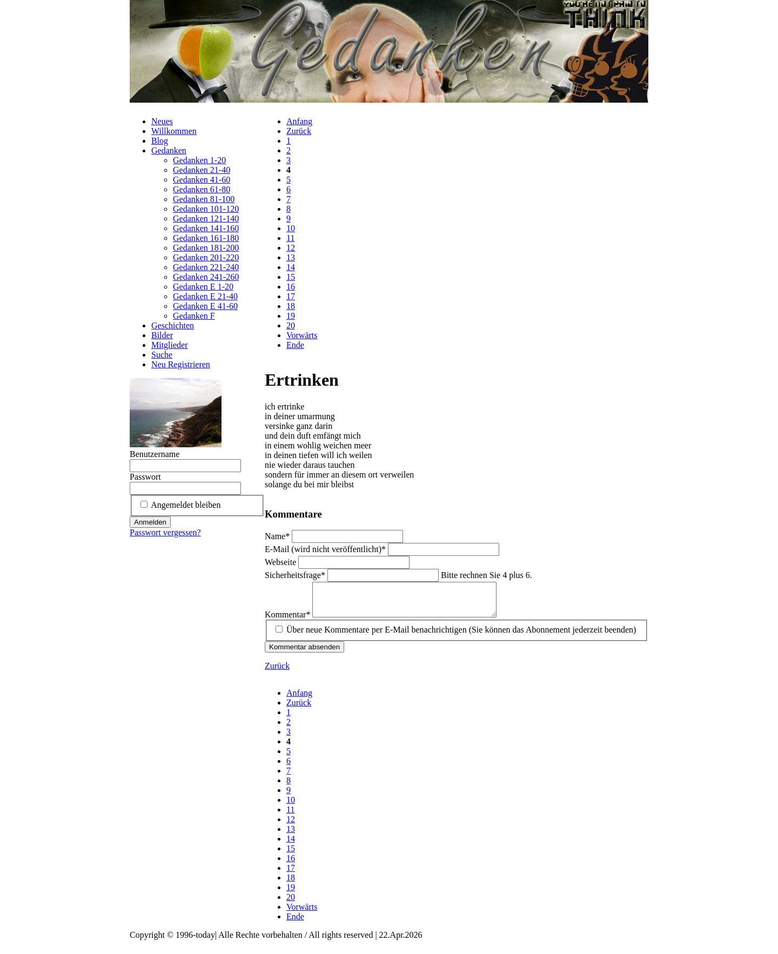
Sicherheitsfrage (296, 575)
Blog (159, 140)
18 (290, 306)
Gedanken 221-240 (206, 267)
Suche (161, 354)
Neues (162, 121)
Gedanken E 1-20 (203, 286)
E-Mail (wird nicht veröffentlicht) (326, 549)
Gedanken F (194, 315)
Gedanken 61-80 (201, 189)
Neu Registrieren (180, 364)
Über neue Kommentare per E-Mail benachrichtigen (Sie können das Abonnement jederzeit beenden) (461, 636)
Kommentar (288, 621)
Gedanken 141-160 (206, 228)
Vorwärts (301, 335)
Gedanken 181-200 (206, 247)
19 (290, 315)
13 (290, 257)
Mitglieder (169, 345)
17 (290, 296)
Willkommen (174, 131)
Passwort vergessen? (165, 532)
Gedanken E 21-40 (205, 296)
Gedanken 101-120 (206, 208)
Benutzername (154, 454)
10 (290, 228)
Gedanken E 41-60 (205, 306)
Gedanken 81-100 (203, 199)
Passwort (145, 476)
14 (290, 267)
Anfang (299, 121)
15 (290, 276)
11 (290, 238)
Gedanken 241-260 (206, 276)
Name (278, 536)
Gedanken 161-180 (206, 238)
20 (290, 325)
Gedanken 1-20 (199, 160)
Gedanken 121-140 (206, 218)
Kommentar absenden (304, 653)
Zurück (298, 131)
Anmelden (150, 522)
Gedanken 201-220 (206, 257)
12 (290, 247)
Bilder (162, 335)
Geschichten (172, 325)
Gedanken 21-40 (201, 169)
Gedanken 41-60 (201, 179)
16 (290, 286)
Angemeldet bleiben (185, 504)
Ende (295, 345)
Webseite (281, 562)
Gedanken (168, 150)
